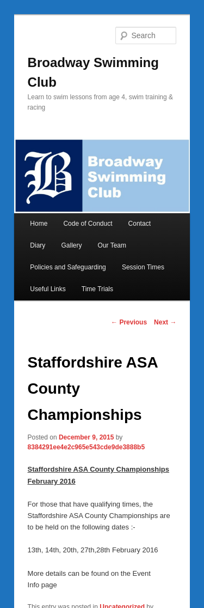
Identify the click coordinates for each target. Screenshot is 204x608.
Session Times (143, 267)
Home (38, 223)
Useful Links (47, 289)
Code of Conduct (87, 223)
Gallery (71, 245)
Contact (139, 223)
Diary (37, 245)
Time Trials (97, 289)
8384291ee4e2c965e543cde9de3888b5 (86, 447)
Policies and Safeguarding (68, 267)
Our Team (112, 245)
